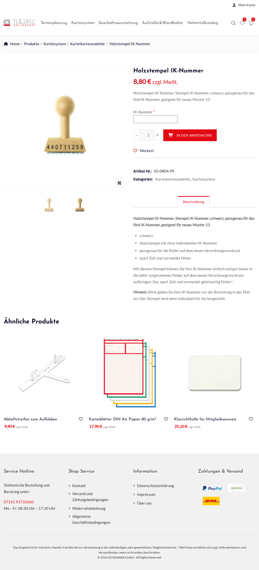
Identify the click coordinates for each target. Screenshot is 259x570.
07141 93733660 (19, 502)
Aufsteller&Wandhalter (162, 23)
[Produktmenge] (147, 135)
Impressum (146, 494)
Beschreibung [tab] (193, 202)
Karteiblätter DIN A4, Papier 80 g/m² (122, 419)
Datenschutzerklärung (155, 485)
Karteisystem (82, 23)
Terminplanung (54, 23)
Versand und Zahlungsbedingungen (90, 496)
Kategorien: (143, 179)
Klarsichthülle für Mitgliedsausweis (205, 419)
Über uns (144, 503)
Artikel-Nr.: (142, 171)
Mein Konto (242, 5)
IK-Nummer (142, 112)
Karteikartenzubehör (87, 43)
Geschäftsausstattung (118, 23)
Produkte (31, 43)
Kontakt (79, 485)
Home (15, 43)
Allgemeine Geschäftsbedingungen (91, 519)
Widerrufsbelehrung (89, 508)
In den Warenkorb (194, 135)
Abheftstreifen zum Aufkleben (30, 419)
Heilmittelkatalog (202, 23)
